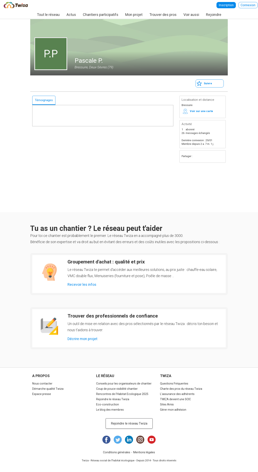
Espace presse (41, 394)
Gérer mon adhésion (173, 409)
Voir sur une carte (201, 111)
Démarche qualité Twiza (47, 388)
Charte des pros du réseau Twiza (181, 388)
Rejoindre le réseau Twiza (112, 399)
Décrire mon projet (82, 339)
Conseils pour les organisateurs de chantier (124, 383)
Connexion (248, 5)
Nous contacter (42, 383)
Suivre (208, 83)
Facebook (197, 156)
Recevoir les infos (82, 284)
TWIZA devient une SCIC (175, 399)
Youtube (152, 440)
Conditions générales (116, 452)
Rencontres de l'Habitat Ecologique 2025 (122, 394)
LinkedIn (129, 440)
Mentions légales (144, 452)
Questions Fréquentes (174, 383)
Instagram (140, 440)
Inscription (226, 5)
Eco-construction (107, 404)
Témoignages (44, 100)
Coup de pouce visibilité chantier (117, 388)
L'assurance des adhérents (177, 394)
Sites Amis (167, 404)
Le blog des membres (110, 409)
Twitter (205, 156)
